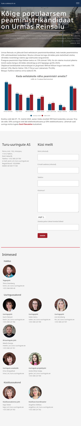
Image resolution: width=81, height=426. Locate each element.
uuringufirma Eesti (72, 41)
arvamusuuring (21, 33)
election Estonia (49, 33)
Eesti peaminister (35, 33)
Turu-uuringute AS (8, 3)
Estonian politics (63, 33)
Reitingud (20, 38)
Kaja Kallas (75, 33)
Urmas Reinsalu (57, 41)
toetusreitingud (59, 38)
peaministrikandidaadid (15, 35)
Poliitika (45, 35)
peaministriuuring (33, 35)
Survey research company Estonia (38, 38)
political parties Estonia (58, 35)
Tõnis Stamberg (73, 38)
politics (71, 35)
